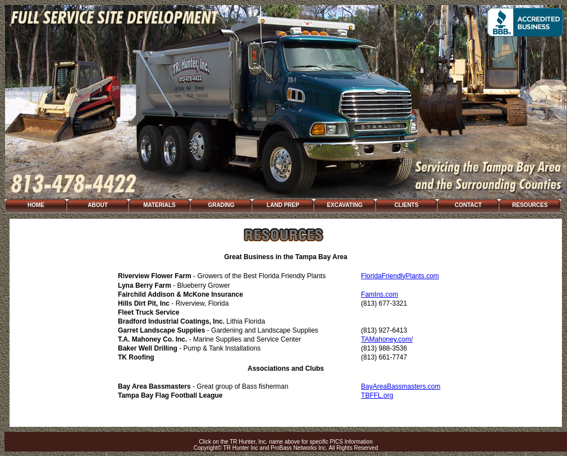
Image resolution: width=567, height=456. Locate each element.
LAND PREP (283, 205)
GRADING (221, 205)
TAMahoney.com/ (387, 339)
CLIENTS (407, 205)
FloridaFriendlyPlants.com (400, 276)
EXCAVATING (344, 205)
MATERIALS (159, 205)
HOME (36, 205)
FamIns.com (379, 294)
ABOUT (98, 205)
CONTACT (468, 205)
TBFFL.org (377, 395)
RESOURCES (529, 205)
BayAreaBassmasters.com (400, 386)
